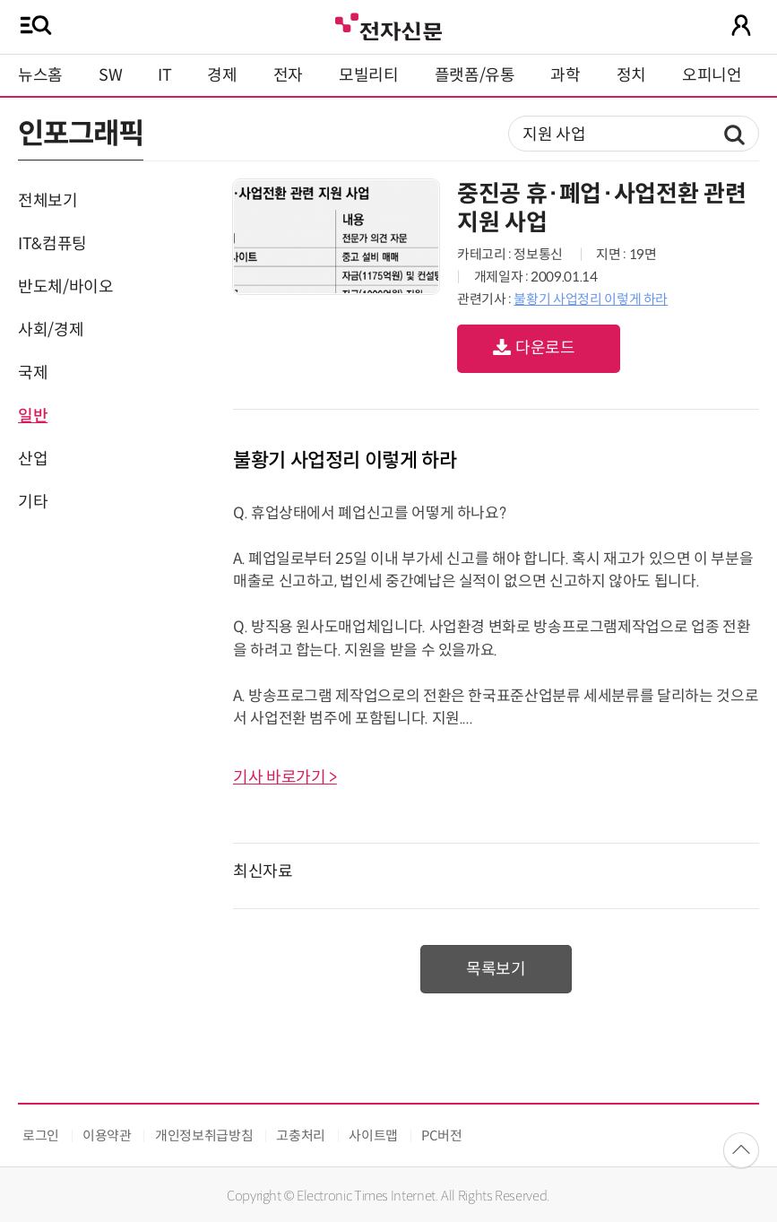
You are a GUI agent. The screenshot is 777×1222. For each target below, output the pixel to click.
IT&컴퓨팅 (52, 244)
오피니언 (712, 75)
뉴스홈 (40, 75)
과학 (565, 75)
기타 (32, 502)
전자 (288, 75)
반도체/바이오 (65, 287)
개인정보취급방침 (204, 1135)
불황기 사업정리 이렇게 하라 (591, 299)
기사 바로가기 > (285, 777)
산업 (32, 459)
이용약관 (107, 1135)
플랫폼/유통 (475, 75)
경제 (222, 75)
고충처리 (300, 1135)
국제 (32, 373)
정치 (631, 75)
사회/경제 (50, 330)
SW (110, 75)
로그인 (40, 1135)
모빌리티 (369, 75)
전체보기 (48, 201)
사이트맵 (373, 1135)
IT (164, 75)
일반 (32, 416)
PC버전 (441, 1135)
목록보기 (496, 969)
